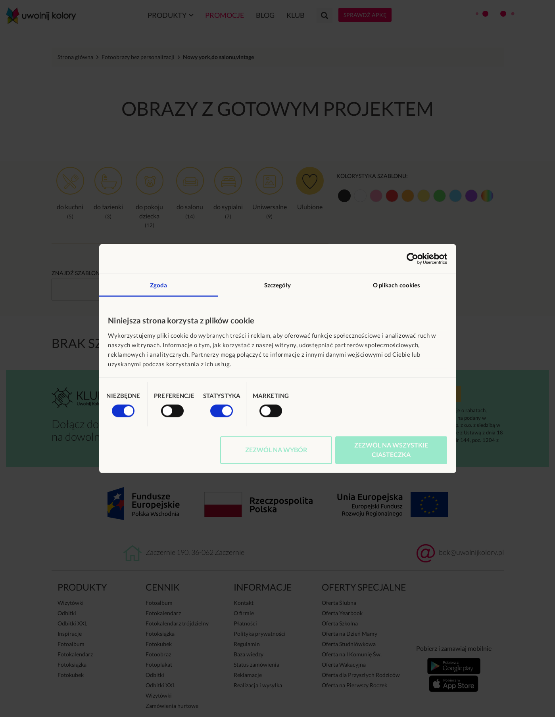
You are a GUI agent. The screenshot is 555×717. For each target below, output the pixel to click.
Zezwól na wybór (276, 449)
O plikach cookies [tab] (397, 284)
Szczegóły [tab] (277, 284)
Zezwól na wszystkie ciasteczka (391, 449)
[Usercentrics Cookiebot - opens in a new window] (412, 259)
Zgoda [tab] (158, 284)
